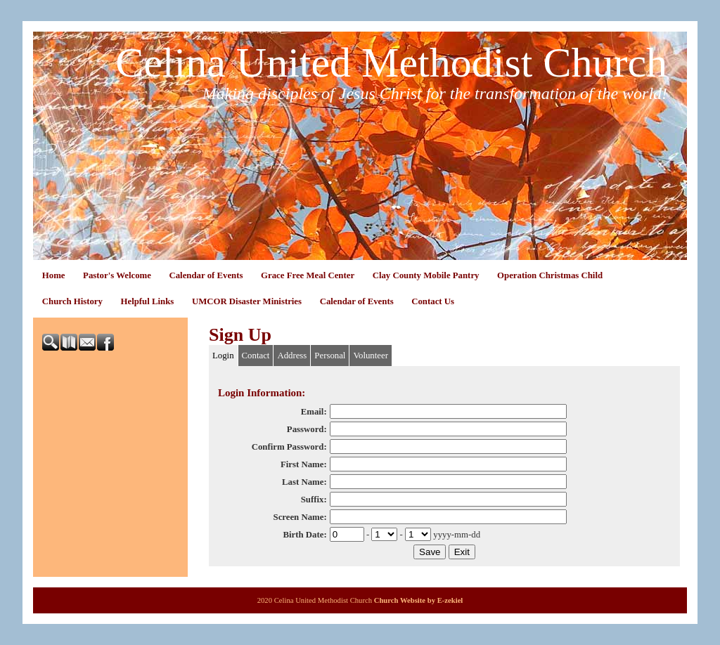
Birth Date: (304, 535)
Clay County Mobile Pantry (426, 275)
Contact (256, 355)
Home (53, 275)
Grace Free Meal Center (307, 275)
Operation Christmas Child (550, 275)
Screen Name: (300, 517)
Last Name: (304, 482)
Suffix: (314, 499)
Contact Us (432, 301)
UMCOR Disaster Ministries (247, 301)
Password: (307, 429)
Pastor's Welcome (117, 275)
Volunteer (370, 355)
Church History (72, 301)
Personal (329, 355)
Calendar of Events (206, 275)
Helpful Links (147, 301)
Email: (314, 412)
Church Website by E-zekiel (418, 600)
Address (292, 355)
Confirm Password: (289, 447)
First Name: (304, 464)
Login (223, 355)
